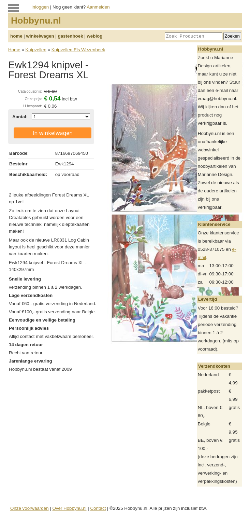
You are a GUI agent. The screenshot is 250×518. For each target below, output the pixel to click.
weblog (94, 36)
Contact (98, 508)
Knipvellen (35, 49)
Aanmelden (98, 7)
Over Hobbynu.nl (70, 508)
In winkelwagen (52, 133)
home (16, 36)
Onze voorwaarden (29, 508)
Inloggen (40, 7)
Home (14, 49)
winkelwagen (40, 36)
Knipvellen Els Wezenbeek (78, 49)
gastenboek (70, 36)
